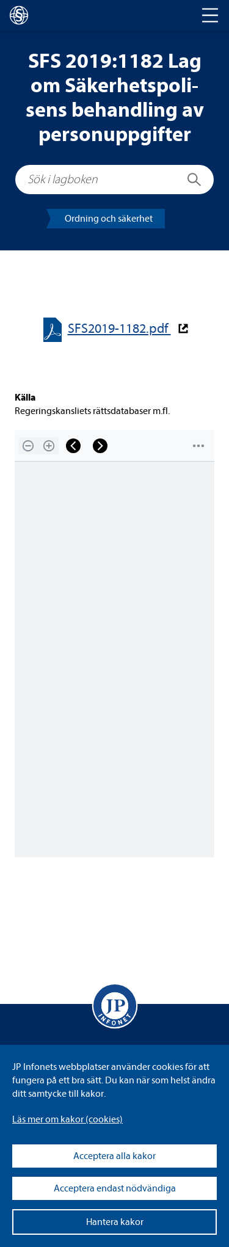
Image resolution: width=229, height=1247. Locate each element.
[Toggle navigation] (210, 15)
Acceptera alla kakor (114, 1156)
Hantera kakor (115, 1221)
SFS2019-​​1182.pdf (119, 328)
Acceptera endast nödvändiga (115, 1188)
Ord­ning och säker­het (109, 218)
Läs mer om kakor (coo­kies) (67, 1119)
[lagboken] (19, 15)
